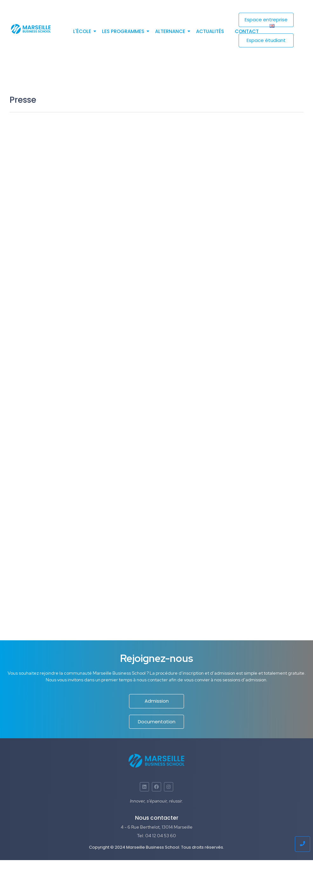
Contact (247, 31)
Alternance (171, 31)
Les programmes (124, 31)
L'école (83, 31)
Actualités (210, 31)
